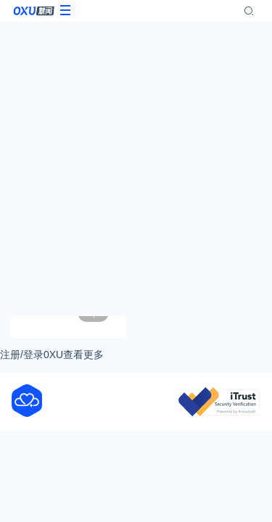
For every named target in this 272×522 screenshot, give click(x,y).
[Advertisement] (136, 168)
